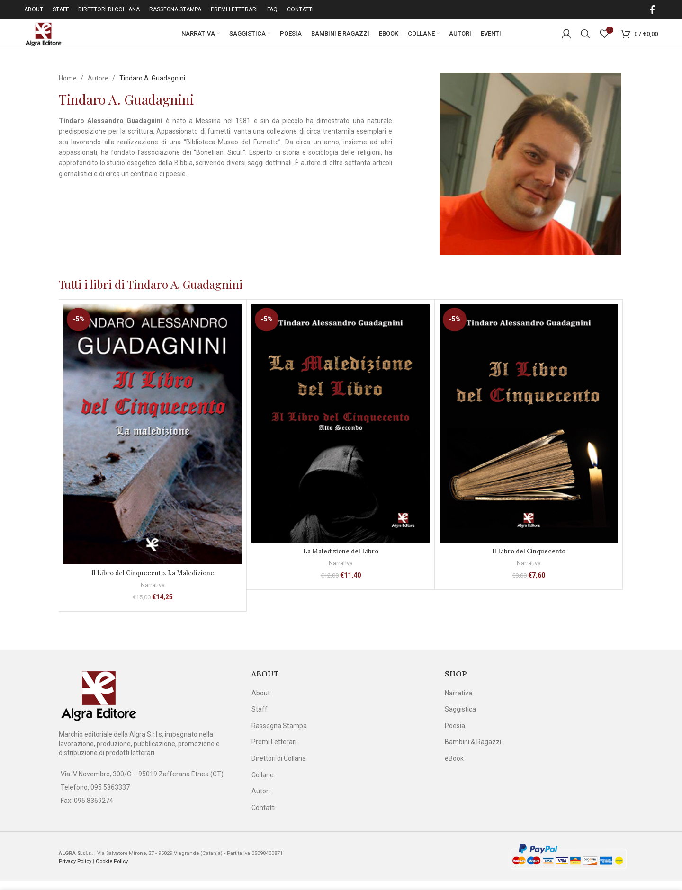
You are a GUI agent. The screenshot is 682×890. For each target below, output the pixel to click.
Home (68, 86)
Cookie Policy (112, 869)
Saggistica (460, 717)
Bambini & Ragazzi (473, 750)
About (260, 701)
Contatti (263, 815)
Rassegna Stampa (279, 734)
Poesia (455, 734)
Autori (260, 799)
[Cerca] (585, 37)
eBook (454, 766)
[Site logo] (50, 37)
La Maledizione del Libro (340, 559)
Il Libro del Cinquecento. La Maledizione (152, 581)
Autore (99, 86)
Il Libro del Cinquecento (528, 559)
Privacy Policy (75, 869)
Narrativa (152, 593)
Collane (262, 783)
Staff (259, 717)
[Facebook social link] (652, 9)
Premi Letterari (273, 750)
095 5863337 (110, 795)
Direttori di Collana (278, 766)
